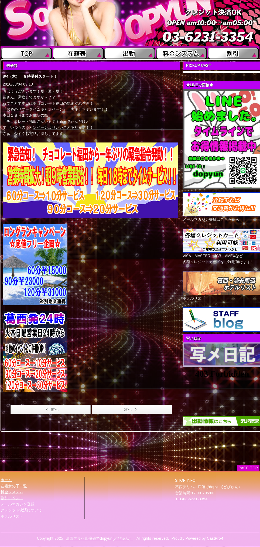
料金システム (12, 492)
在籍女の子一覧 (14, 486)
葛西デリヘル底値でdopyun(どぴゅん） (99, 538)
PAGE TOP (248, 468)
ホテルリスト (12, 516)
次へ (131, 409)
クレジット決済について (21, 510)
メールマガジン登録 (18, 504)
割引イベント (12, 498)
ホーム (6, 480)
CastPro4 (215, 538)
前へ (51, 409)
